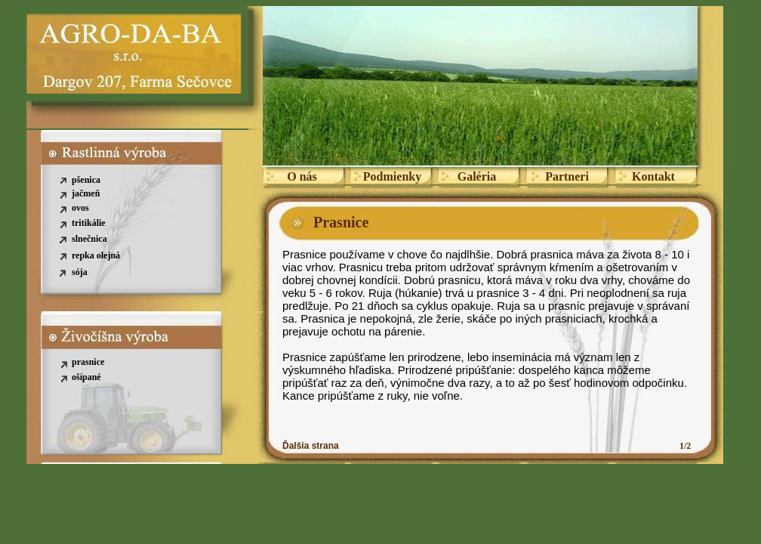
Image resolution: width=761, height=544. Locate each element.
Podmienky (392, 176)
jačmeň (86, 193)
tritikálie (89, 223)
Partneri (567, 176)
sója (80, 272)
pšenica (86, 180)
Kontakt (653, 176)
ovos (80, 207)
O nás (302, 176)
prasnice (88, 362)
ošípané (86, 377)
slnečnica (89, 238)
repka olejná (96, 255)
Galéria (477, 176)
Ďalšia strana (310, 445)
